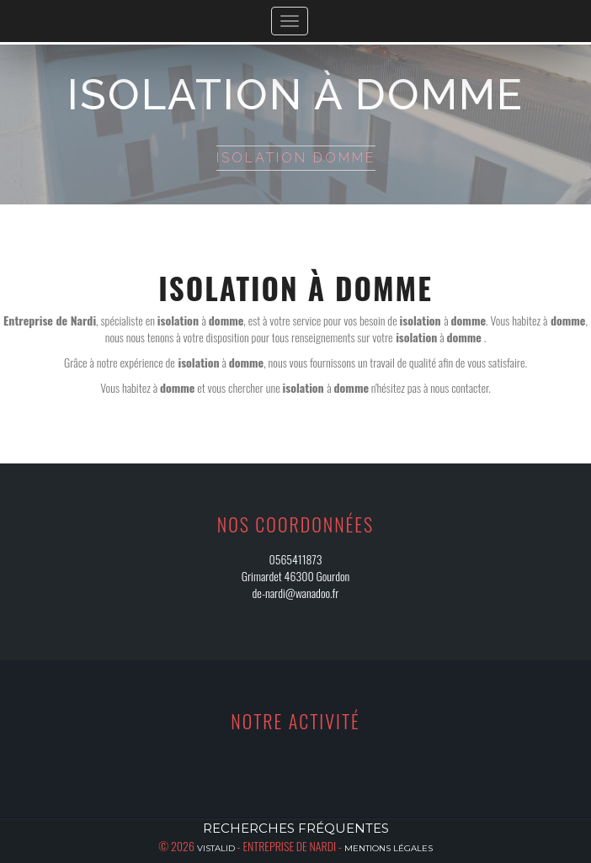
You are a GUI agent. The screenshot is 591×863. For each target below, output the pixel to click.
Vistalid (216, 848)
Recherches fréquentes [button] (296, 828)
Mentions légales (388, 848)
